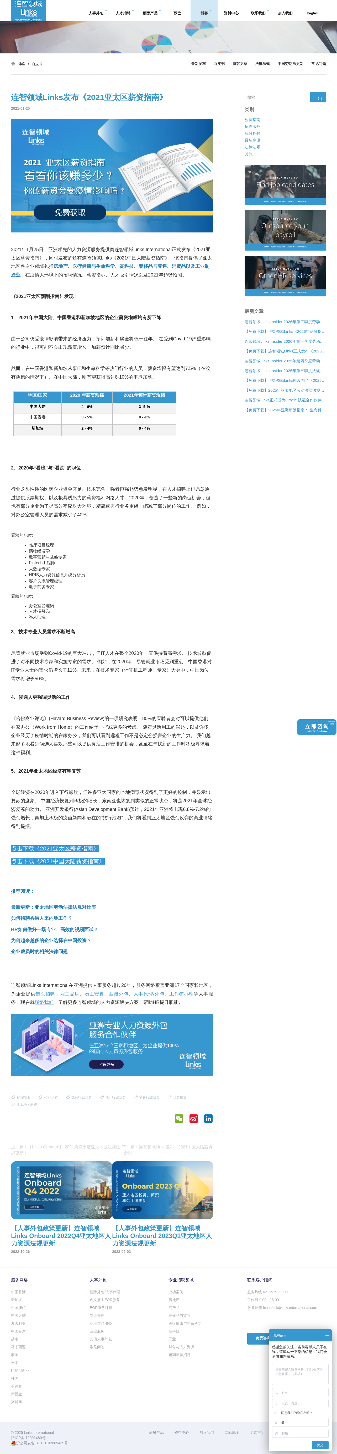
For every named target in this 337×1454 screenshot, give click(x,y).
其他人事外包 (101, 1339)
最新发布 (198, 64)
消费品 (174, 1307)
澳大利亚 (18, 1323)
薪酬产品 (152, 10)
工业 (172, 1339)
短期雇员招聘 (179, 1355)
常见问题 (318, 64)
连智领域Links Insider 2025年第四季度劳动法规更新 (285, 360)
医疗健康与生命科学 (185, 1323)
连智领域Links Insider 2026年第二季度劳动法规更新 (285, 321)
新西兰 (16, 1394)
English (312, 10)
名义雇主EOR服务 (105, 1300)
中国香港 (18, 1292)
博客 (206, 10)
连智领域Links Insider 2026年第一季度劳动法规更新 (285, 341)
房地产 (174, 1300)
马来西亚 (18, 1347)
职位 (177, 10)
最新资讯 (252, 140)
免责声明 (257, 1432)
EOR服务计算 (101, 1307)
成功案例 (175, 1292)
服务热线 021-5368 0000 (267, 1292)
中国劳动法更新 (290, 64)
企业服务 (97, 1331)
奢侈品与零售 (179, 1315)
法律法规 (262, 64)
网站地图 (232, 1432)
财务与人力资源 (181, 1347)
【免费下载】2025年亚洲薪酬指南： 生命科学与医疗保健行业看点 (285, 410)
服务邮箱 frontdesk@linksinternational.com (282, 1307)
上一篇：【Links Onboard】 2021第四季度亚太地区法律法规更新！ (65, 1150)
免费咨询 (263, 1338)
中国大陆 (18, 1315)
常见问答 (97, 1347)
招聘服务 (252, 126)
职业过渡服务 (101, 1323)
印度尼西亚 (20, 1370)
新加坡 (16, 1300)
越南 (14, 1339)
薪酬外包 (252, 133)
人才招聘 (125, 10)
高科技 (174, 1331)
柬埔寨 (16, 1402)
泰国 (14, 1355)
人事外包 (98, 10)
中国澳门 (18, 1307)
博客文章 (240, 64)
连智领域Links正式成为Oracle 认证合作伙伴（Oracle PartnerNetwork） (285, 400)
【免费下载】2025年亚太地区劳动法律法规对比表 (285, 390)
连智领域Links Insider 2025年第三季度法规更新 (285, 370)
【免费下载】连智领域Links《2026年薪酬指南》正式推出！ (285, 331)
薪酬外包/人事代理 (105, 1292)
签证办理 (97, 1315)
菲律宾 (16, 1386)
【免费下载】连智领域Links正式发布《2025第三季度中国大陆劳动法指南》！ (285, 351)
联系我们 (260, 10)
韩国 (14, 1378)
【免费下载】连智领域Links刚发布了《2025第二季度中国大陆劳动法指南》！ (285, 380)
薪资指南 (252, 119)
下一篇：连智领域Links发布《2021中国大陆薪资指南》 (167, 1150)
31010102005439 (50, 1443)
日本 (14, 1362)
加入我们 (285, 10)
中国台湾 (18, 1331)
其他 (248, 154)
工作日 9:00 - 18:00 (263, 1300)
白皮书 (219, 64)
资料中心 (231, 10)
